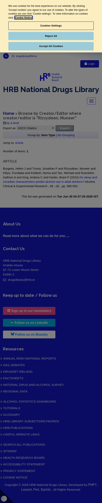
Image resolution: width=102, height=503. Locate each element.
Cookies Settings (51, 25)
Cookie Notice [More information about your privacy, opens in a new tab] (23, 17)
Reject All (51, 35)
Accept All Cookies (51, 46)
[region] (51, 26)
